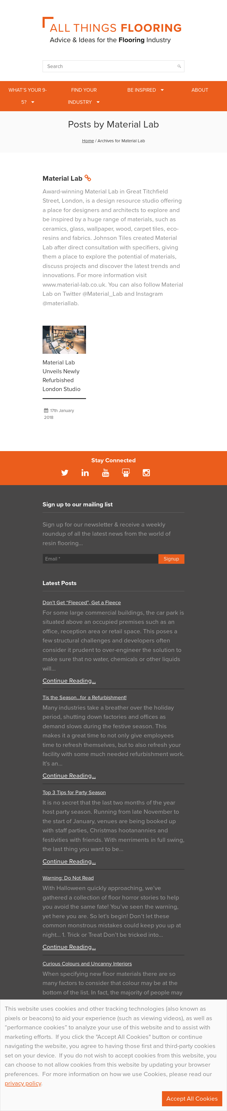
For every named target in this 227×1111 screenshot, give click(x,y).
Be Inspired (141, 90)
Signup (171, 559)
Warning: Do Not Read (68, 878)
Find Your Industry (82, 96)
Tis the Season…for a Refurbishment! (85, 697)
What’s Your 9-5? (28, 96)
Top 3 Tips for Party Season (74, 792)
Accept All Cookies (192, 1098)
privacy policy (23, 1083)
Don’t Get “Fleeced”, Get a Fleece (82, 602)
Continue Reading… (69, 680)
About (200, 90)
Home (88, 140)
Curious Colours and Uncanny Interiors (87, 963)
